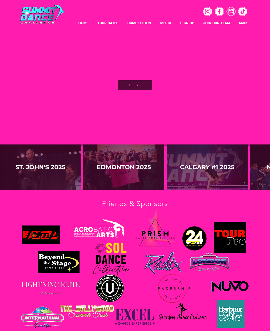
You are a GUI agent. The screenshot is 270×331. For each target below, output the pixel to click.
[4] (231, 11)
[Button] (135, 85)
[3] (207, 11)
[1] (242, 11)
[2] (219, 11)
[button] (108, 22)
